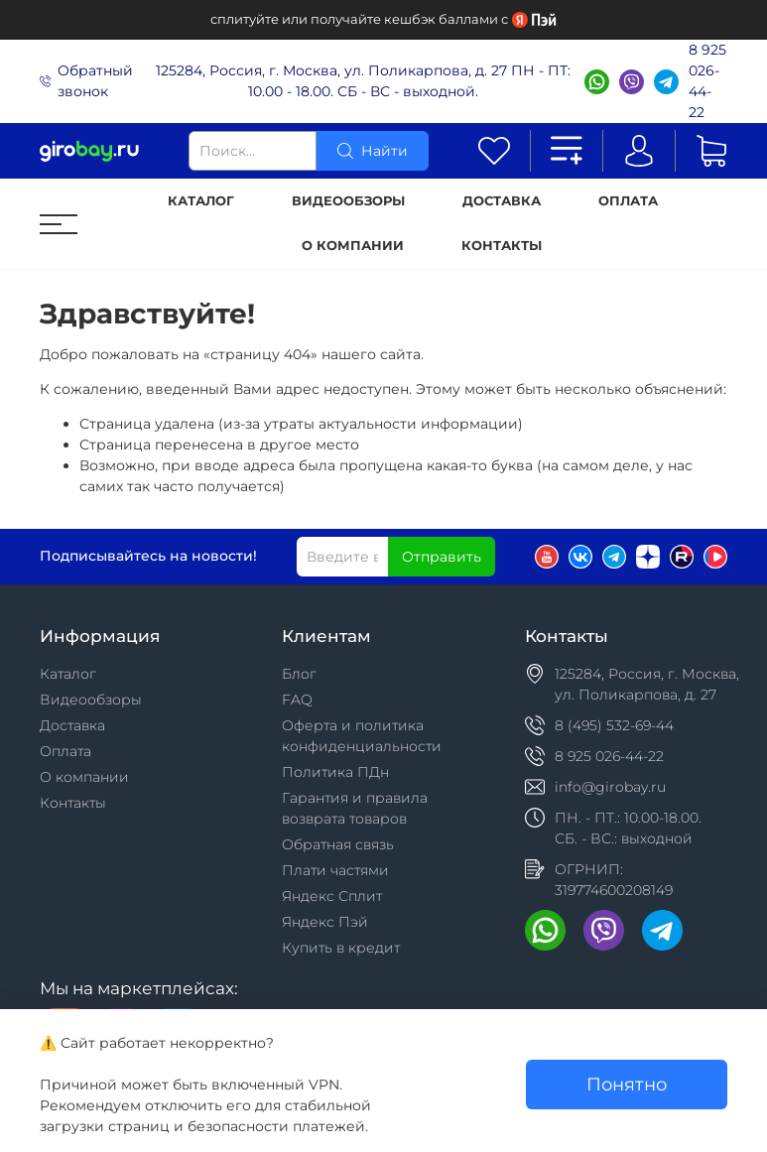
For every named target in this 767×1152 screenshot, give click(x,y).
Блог (299, 674)
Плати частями (335, 870)
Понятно (626, 1084)
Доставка (501, 200)
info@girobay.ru (610, 787)
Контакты (501, 245)
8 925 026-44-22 (707, 81)
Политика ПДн (335, 772)
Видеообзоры (348, 200)
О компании (353, 245)
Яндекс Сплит (332, 896)
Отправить (441, 557)
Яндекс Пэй (325, 922)
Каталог (201, 200)
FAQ (297, 699)
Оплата (628, 200)
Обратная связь (338, 844)
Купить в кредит (341, 948)
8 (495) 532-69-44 (614, 725)
